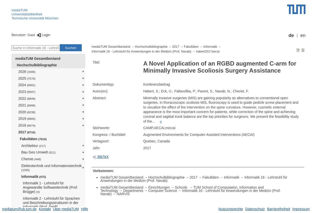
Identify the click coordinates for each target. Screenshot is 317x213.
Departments (133, 191)
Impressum (301, 209)
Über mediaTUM (66, 209)
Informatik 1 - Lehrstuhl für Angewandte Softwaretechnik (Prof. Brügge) (50, 187)
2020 (26, 112)
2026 (26, 72)
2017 (26, 132)
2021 (26, 105)
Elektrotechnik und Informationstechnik (51, 168)
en (302, 35)
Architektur (33, 146)
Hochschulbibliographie (37, 65)
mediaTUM (20, 10)
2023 (26, 92)
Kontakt (45, 209)
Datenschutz (255, 209)
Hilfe (84, 209)
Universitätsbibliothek (27, 14)
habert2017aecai (207, 51)
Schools (181, 187)
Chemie (31, 159)
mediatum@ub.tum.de (19, 209)
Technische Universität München (35, 18)
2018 (26, 125)
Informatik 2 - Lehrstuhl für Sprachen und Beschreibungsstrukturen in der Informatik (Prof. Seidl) (51, 202)
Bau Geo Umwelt (38, 152)
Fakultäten (33, 139)
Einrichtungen (159, 187)
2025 (26, 78)
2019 (26, 119)
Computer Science (162, 191)
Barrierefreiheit (278, 209)
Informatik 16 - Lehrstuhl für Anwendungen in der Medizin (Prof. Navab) (141, 51)
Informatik (33, 177)
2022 (26, 98)
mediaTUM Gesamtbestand (37, 59)
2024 (26, 85)
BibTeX (101, 157)
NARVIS (123, 194)
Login (43, 35)
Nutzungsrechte (230, 209)
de (291, 35)
